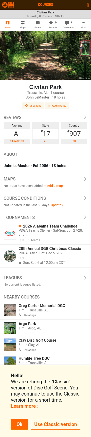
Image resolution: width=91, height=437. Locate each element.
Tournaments (45, 217)
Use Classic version (55, 424)
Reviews (45, 117)
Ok (19, 424)
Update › (57, 205)
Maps (45, 179)
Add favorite (56, 105)
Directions (33, 105)
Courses (45, 5)
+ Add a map (53, 186)
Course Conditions (45, 198)
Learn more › (24, 406)
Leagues (45, 277)
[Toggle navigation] (88, 5)
